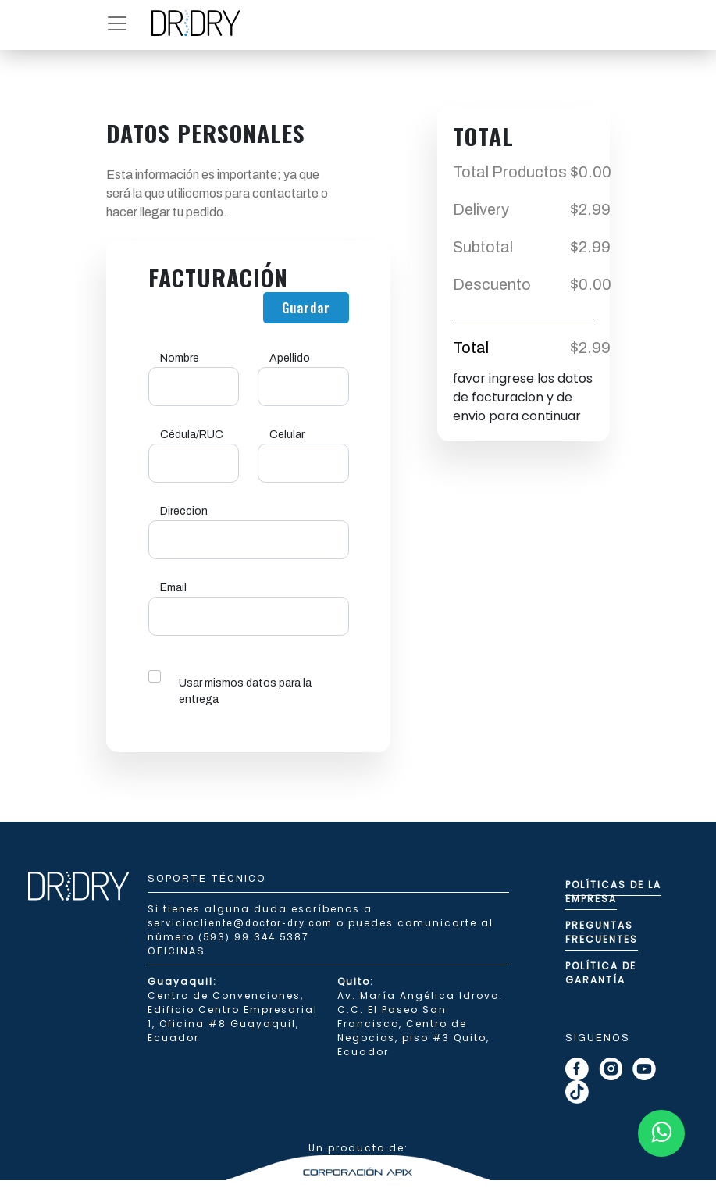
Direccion (184, 511)
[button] (117, 23)
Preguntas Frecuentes (601, 932)
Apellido (289, 358)
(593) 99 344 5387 (253, 937)
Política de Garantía (600, 972)
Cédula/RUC (191, 435)
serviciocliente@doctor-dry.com (242, 923)
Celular (287, 435)
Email (173, 588)
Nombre (179, 358)
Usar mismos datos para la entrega (245, 691)
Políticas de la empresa (613, 891)
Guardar (306, 307)
